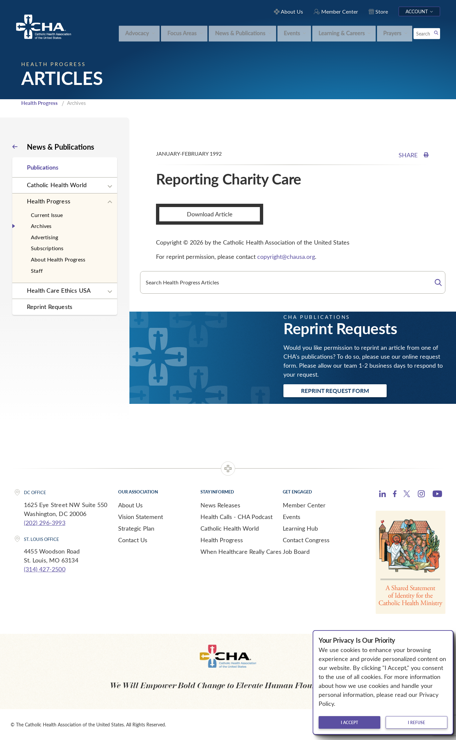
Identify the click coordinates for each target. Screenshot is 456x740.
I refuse (416, 722)
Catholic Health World (57, 185)
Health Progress (39, 103)
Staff (37, 270)
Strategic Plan (136, 528)
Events (291, 517)
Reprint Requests (49, 307)
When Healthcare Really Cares (240, 551)
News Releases (220, 505)
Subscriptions (47, 248)
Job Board (296, 551)
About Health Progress (58, 259)
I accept (349, 722)
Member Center (304, 505)
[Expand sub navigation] (109, 186)
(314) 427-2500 (44, 569)
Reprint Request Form (335, 391)
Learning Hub (300, 528)
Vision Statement (140, 517)
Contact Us (132, 540)
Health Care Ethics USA (59, 290)
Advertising (44, 237)
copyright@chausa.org (286, 256)
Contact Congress (306, 540)
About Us (130, 505)
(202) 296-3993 (44, 523)
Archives (41, 225)
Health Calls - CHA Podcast (236, 517)
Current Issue (47, 214)
